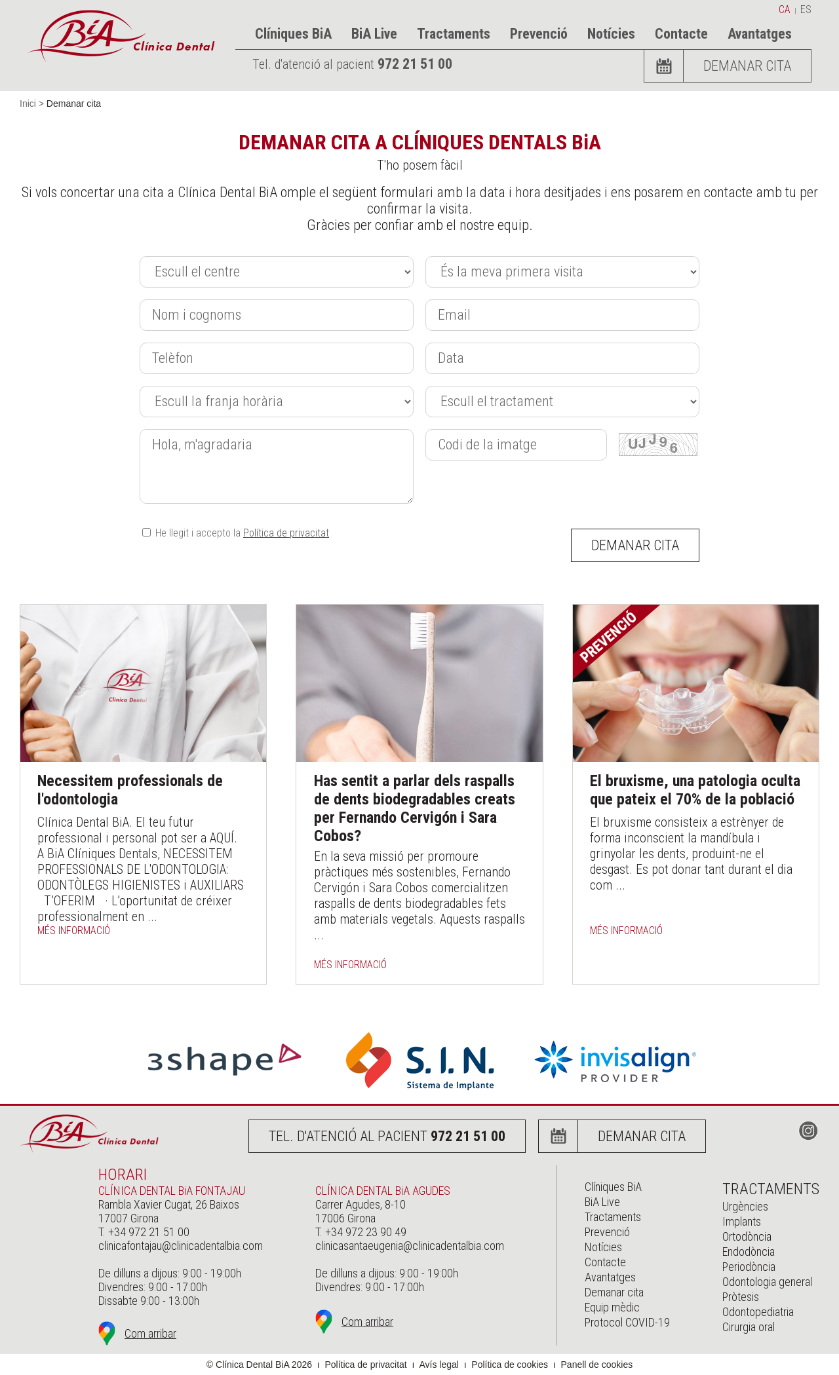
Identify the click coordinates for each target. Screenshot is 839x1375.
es (805, 9)
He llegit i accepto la (235, 533)
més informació (73, 930)
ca (784, 9)
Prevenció (539, 34)
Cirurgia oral (748, 1327)
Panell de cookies (597, 1364)
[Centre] (277, 272)
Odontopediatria (758, 1312)
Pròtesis (740, 1297)
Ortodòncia (746, 1236)
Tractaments (453, 34)
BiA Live (374, 34)
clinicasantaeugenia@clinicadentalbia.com (409, 1246)
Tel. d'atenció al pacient (387, 1136)
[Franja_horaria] (277, 401)
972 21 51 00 (415, 64)
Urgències (745, 1206)
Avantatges (760, 34)
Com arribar (150, 1333)
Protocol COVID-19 (627, 1322)
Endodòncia (748, 1251)
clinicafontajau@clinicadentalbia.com (180, 1246)
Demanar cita (747, 66)
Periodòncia (748, 1266)
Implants (741, 1221)
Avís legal (438, 1364)
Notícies (611, 34)
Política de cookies (509, 1364)
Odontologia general (767, 1282)
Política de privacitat (286, 533)
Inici (28, 103)
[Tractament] (562, 401)
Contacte (681, 34)
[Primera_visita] (562, 272)
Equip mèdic (612, 1307)
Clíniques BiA (293, 34)
